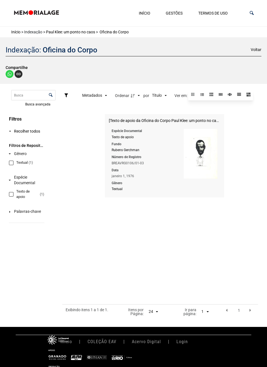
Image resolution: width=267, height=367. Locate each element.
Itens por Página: (136, 312)
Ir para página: (189, 312)
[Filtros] (67, 96)
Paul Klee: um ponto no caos (70, 32)
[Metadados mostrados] (94, 96)
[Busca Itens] (33, 95)
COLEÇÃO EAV (102, 341)
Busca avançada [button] (38, 104)
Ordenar (122, 95)
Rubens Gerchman (125, 150)
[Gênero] (25, 154)
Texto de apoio (123, 137)
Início (144, 13)
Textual (117, 189)
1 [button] (239, 310)
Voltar (256, 50)
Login (182, 341)
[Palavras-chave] (25, 212)
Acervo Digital (146, 341)
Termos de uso (213, 13)
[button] (252, 13)
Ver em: (181, 95)
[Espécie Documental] (25, 180)
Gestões (174, 13)
